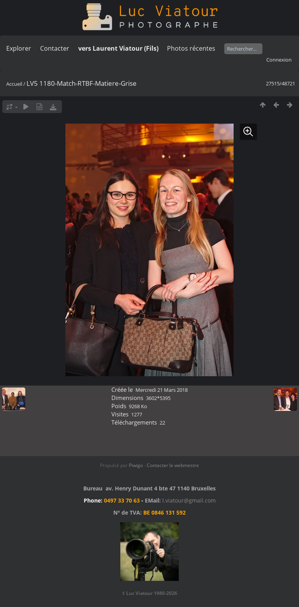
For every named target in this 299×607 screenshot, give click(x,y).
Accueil (14, 83)
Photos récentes (191, 48)
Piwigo (136, 465)
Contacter (54, 48)
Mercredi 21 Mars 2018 (161, 389)
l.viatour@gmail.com (189, 500)
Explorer (18, 48)
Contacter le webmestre (173, 465)
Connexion (279, 59)
